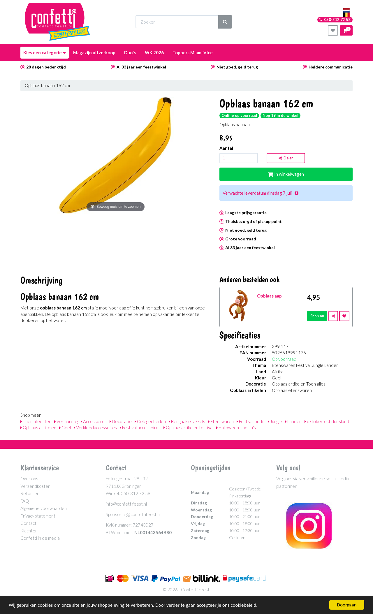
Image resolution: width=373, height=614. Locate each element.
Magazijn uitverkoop (94, 52)
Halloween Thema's (236, 427)
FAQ (24, 501)
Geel (65, 427)
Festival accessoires (140, 427)
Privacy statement (37, 515)
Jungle (275, 421)
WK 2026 (154, 52)
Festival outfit (251, 421)
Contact (28, 523)
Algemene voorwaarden (43, 508)
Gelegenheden (150, 421)
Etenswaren (221, 421)
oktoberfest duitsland (327, 421)
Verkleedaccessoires (95, 427)
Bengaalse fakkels (187, 421)
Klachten (29, 530)
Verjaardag (66, 421)
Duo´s (130, 52)
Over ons (29, 478)
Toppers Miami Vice (193, 52)
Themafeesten (35, 421)
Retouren (29, 493)
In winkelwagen (286, 174)
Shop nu (317, 316)
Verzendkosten (35, 486)
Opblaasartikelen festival (188, 427)
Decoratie (121, 421)
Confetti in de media (40, 538)
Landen (293, 421)
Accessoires (94, 421)
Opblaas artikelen (38, 427)
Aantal (226, 148)
